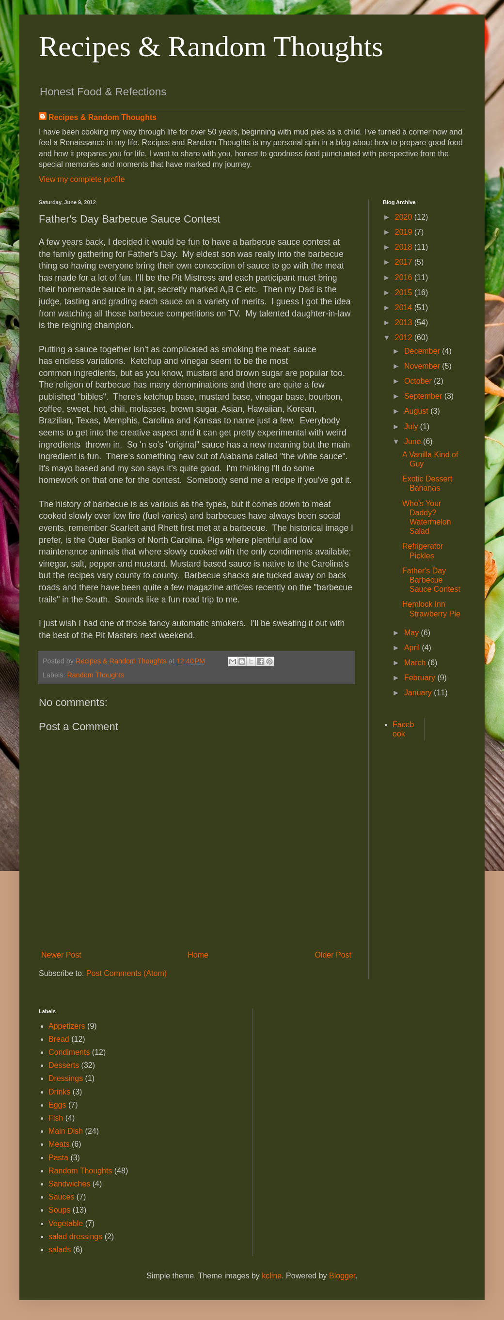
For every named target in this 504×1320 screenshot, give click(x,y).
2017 (404, 262)
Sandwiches (69, 1184)
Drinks (59, 1092)
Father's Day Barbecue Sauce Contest (431, 580)
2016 (404, 277)
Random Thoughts (95, 675)
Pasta (58, 1158)
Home (198, 955)
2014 (404, 307)
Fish (55, 1118)
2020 (404, 217)
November (423, 366)
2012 (404, 337)
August (417, 411)
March (416, 663)
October (419, 381)
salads (59, 1249)
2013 (404, 322)
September (424, 396)
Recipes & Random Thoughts (211, 46)
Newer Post (61, 955)
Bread (58, 1039)
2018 (404, 247)
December (423, 351)
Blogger (342, 1276)
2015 (404, 292)
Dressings (65, 1078)
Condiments (69, 1052)
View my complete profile (82, 179)
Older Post (333, 955)
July (412, 426)
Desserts (63, 1065)
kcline (272, 1276)
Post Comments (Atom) (126, 973)
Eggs (57, 1105)
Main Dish (65, 1131)
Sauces (61, 1197)
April (413, 648)
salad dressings (75, 1236)
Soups (59, 1210)
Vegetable (65, 1223)
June (413, 441)
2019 (404, 232)
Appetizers (66, 1026)
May (412, 633)
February (420, 678)
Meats (59, 1144)
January (419, 693)
